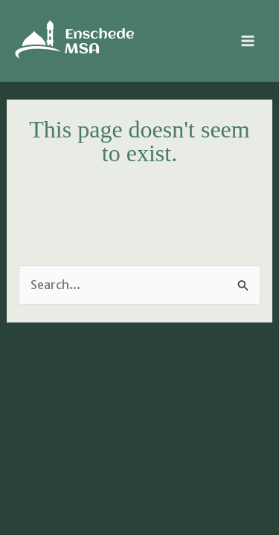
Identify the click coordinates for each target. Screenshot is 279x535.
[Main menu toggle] (247, 41)
